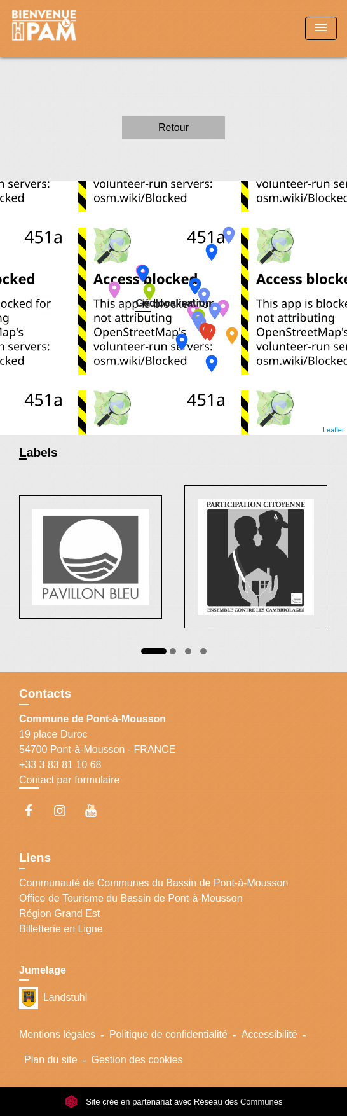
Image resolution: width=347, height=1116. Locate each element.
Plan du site (51, 1059)
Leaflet (333, 430)
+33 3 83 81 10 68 (60, 764)
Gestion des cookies (136, 1059)
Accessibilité (269, 1034)
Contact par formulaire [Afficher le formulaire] (69, 780)
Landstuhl (53, 998)
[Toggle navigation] (321, 28)
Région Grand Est (59, 913)
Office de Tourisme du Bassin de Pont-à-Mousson (131, 898)
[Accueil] (57, 28)
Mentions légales (57, 1034)
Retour (173, 127)
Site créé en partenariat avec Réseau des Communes (174, 1101)
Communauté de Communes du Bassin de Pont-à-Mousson (153, 883)
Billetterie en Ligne (61, 928)
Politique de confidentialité (168, 1034)
